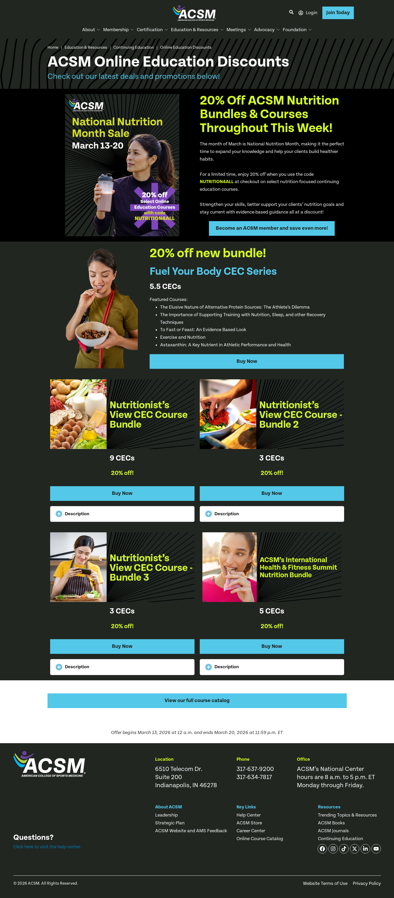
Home (53, 47)
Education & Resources (86, 47)
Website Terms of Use (325, 883)
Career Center (251, 831)
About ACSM (168, 807)
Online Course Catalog (260, 838)
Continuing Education (133, 47)
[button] (122, 514)
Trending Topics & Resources (347, 815)
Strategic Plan (170, 823)
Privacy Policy (367, 883)
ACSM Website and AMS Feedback (191, 831)
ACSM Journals (333, 831)
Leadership (166, 815)
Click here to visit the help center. (47, 847)
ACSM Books (331, 823)
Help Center (249, 815)
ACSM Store (249, 823)
